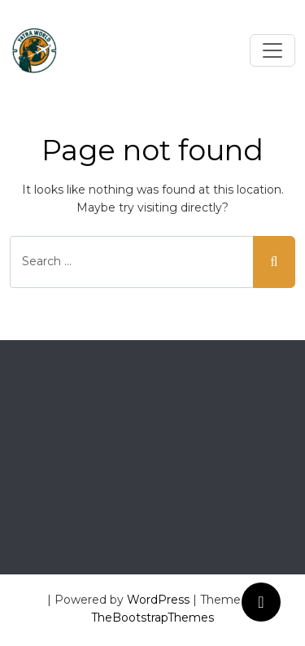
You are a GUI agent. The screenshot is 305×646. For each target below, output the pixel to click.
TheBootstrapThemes (152, 617)
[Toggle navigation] (272, 50)
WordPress (158, 599)
